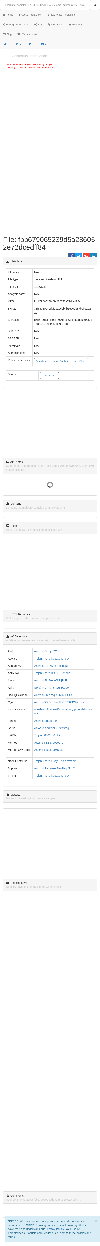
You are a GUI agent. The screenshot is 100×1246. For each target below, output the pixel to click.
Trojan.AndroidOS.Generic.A (51, 658)
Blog (7, 34)
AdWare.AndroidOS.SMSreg (51, 728)
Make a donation (28, 34)
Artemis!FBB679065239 (48, 742)
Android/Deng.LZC (45, 651)
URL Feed (55, 24)
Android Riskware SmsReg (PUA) (54, 768)
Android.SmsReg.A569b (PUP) (53, 695)
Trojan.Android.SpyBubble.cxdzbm (55, 761)
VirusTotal (41, 361)
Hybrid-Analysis (60, 361)
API (38, 24)
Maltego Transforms (15, 24)
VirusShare (80, 361)
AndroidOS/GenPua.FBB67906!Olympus (59, 702)
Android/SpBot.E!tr (45, 720)
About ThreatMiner (30, 14)
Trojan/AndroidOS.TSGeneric (52, 673)
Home (8, 14)
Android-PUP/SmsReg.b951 (51, 665)
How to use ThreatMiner (62, 14)
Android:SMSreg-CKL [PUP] (51, 680)
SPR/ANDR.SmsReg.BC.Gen (52, 687)
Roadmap (76, 24)
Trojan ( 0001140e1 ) (47, 735)
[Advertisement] (29, 99)
